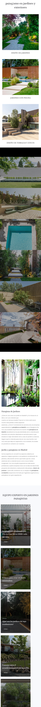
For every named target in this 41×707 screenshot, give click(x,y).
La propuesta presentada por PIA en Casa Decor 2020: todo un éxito (14, 534)
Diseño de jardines (20, 53)
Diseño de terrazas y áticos (20, 143)
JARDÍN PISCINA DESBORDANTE (18, 213)
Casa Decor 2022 (10, 337)
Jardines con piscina (20, 98)
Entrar (5, 542)
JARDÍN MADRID (9, 182)
